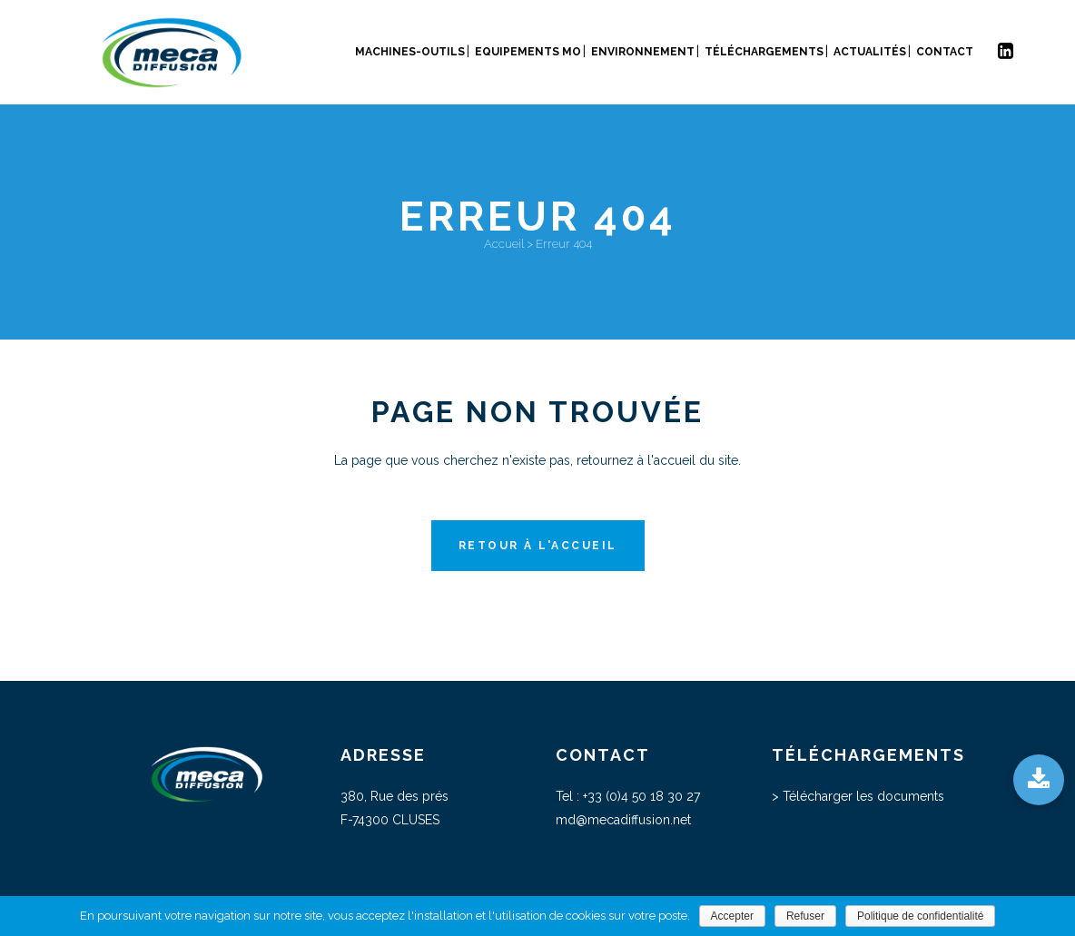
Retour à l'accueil (538, 545)
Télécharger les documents (863, 796)
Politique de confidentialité (920, 916)
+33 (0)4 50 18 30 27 (641, 796)
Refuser (805, 916)
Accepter (732, 916)
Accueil (504, 244)
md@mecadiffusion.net (623, 820)
